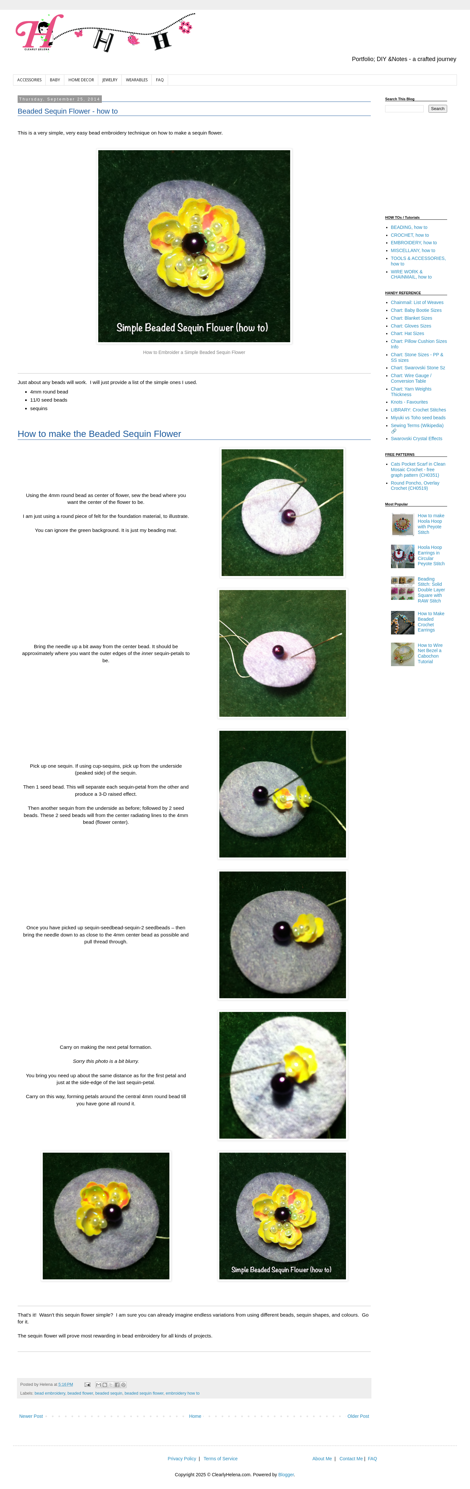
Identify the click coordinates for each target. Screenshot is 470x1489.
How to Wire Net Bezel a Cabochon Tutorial (430, 653)
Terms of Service (221, 1458)
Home (195, 1416)
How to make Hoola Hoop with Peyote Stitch (431, 524)
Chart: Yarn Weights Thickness (411, 391)
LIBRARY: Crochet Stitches (418, 409)
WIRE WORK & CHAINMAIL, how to (411, 274)
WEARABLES (137, 80)
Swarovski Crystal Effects (417, 438)
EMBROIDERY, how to (414, 242)
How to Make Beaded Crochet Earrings (431, 621)
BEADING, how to (409, 227)
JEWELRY (110, 80)
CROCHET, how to (410, 235)
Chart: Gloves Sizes (411, 325)
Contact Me (351, 1458)
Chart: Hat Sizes (407, 333)
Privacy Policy (182, 1458)
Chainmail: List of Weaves (417, 302)
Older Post (358, 1416)
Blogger (286, 1474)
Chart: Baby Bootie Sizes (416, 310)
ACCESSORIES (29, 80)
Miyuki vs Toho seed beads (418, 417)
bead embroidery (50, 1393)
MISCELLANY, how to (413, 250)
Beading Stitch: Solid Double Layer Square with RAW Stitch (431, 589)
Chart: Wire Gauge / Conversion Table (411, 378)
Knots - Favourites (409, 402)
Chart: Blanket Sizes (411, 318)
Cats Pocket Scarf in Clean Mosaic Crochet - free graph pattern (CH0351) (418, 469)
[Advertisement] (426, 163)
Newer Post (31, 1416)
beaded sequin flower (144, 1393)
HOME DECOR (81, 80)
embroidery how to (183, 1393)
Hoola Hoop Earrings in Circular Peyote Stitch (431, 555)
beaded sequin (108, 1393)
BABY (55, 80)
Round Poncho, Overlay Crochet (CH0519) (415, 485)
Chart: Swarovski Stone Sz (418, 367)
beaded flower (80, 1393)
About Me (322, 1458)
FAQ (160, 80)
